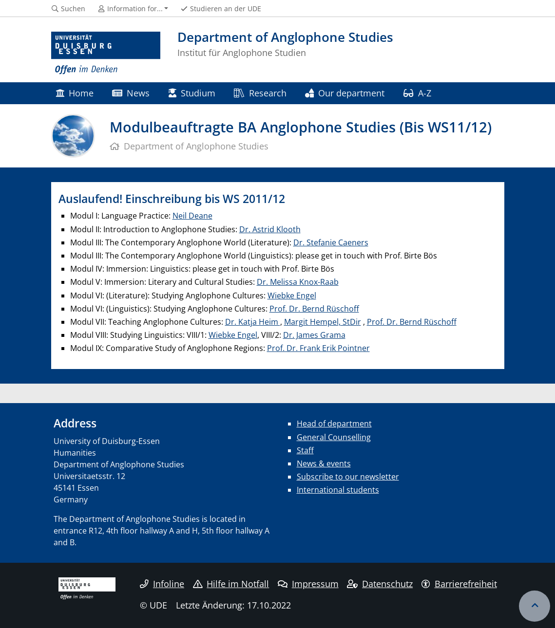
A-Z (417, 93)
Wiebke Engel (292, 295)
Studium (192, 93)
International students (338, 489)
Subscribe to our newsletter (348, 476)
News (131, 93)
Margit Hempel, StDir (322, 321)
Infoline (162, 584)
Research (260, 93)
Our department (344, 93)
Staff (305, 450)
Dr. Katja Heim (252, 321)
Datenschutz (380, 584)
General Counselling (334, 437)
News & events (324, 463)
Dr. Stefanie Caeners (330, 242)
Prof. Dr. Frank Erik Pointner (318, 348)
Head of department (334, 423)
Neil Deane (192, 215)
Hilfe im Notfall (231, 584)
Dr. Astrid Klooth (270, 229)
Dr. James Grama (314, 335)
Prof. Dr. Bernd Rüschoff (314, 308)
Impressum (308, 584)
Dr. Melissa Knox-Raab (298, 282)
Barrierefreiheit (459, 584)
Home (75, 93)
